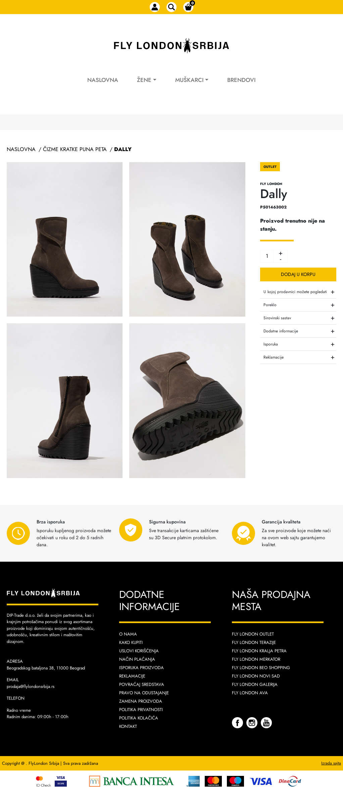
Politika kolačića (138, 718)
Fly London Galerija (255, 684)
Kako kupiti (131, 642)
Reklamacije (132, 676)
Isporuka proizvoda (141, 667)
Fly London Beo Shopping (261, 667)
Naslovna (102, 80)
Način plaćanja (137, 659)
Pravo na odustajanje (144, 693)
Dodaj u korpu (298, 274)
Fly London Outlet (253, 634)
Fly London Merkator (256, 659)
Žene (144, 80)
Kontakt (128, 726)
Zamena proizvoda (140, 701)
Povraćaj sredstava (141, 684)
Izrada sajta (331, 763)
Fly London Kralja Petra (259, 651)
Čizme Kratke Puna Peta (75, 149)
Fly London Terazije (254, 642)
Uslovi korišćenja (139, 651)
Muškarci (189, 80)
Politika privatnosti (141, 709)
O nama (128, 634)
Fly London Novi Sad (256, 676)
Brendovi (241, 80)
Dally (123, 149)
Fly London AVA (250, 693)
